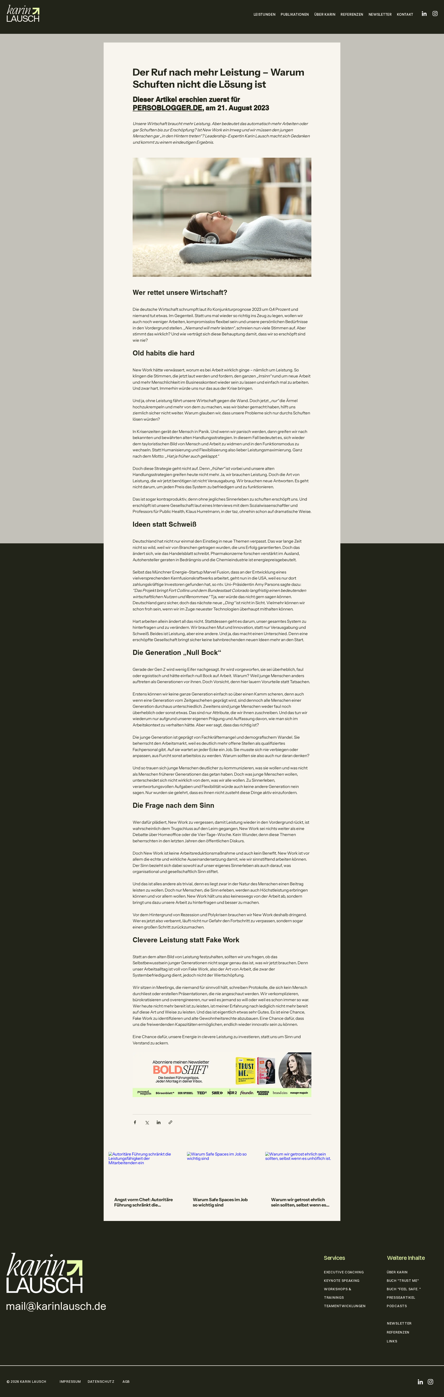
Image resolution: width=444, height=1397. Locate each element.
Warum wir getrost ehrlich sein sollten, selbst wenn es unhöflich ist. (298, 1202)
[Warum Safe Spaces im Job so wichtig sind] (222, 1171)
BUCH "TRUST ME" (403, 1280)
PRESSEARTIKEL (401, 1297)
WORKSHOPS (336, 1289)
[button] (263, 15)
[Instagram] (435, 13)
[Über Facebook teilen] (135, 1122)
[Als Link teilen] (170, 1122)
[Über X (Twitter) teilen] (146, 1122)
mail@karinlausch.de (56, 1305)
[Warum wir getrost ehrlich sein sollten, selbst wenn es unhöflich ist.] (300, 1171)
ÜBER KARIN (397, 1272)
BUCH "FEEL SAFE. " (404, 1289)
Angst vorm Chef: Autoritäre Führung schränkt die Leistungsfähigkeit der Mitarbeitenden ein (143, 1202)
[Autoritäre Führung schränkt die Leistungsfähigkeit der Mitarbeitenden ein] (143, 1171)
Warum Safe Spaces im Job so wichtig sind (220, 1202)
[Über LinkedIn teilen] (158, 1122)
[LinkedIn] (424, 13)
